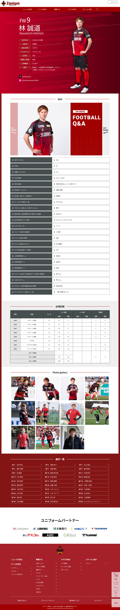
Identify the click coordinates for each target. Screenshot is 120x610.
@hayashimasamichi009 (30, 80)
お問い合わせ (21, 600)
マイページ (112, 2)
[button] (106, 129)
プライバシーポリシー (48, 600)
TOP (116, 603)
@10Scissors (26, 77)
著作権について (74, 600)
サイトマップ (98, 600)
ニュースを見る (27, 9)
